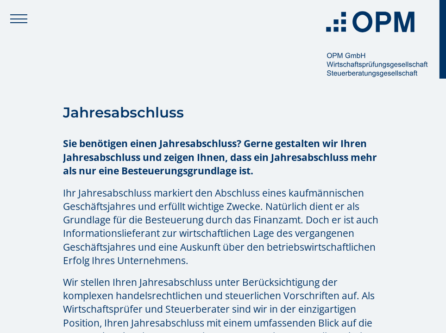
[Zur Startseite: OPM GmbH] (383, 39)
